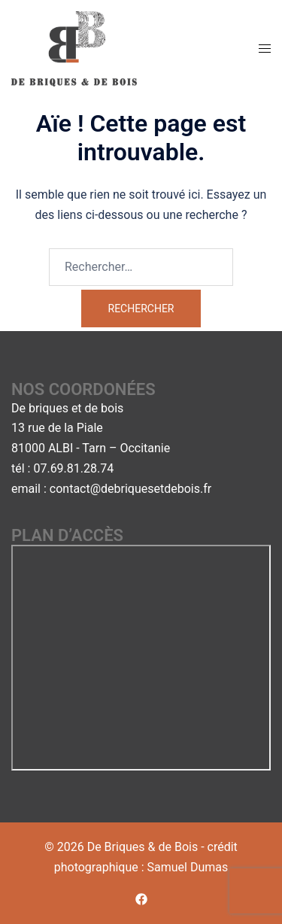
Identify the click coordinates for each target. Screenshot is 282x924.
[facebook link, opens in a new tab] (141, 899)
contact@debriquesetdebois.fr (130, 489)
